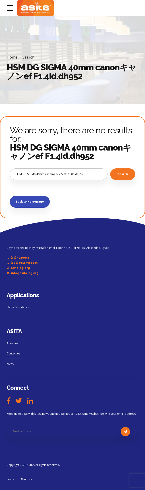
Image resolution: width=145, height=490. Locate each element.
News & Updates (18, 307)
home (10, 479)
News (10, 364)
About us (12, 343)
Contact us (13, 353)
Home (12, 57)
